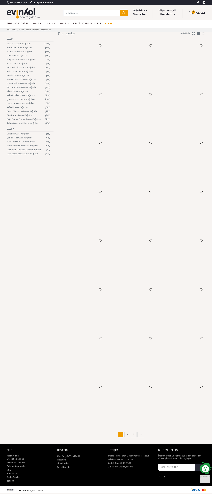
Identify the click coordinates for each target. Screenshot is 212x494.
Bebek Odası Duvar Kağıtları (28, 95)
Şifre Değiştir (63, 468)
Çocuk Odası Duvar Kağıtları (28, 99)
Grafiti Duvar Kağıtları (28, 76)
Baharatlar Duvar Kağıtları (28, 72)
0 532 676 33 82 (18, 3)
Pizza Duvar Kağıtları (28, 64)
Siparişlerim (63, 464)
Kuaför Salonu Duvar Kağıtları (28, 83)
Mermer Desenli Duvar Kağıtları (28, 146)
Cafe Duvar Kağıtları (28, 56)
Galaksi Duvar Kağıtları (28, 134)
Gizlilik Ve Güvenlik (16, 463)
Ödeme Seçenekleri (16, 467)
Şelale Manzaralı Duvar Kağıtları (28, 123)
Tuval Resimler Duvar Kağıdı (28, 142)
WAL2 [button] (51, 24)
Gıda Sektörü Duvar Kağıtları (28, 68)
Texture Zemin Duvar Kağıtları (28, 87)
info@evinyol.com (43, 3)
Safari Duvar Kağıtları (28, 107)
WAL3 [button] (64, 24)
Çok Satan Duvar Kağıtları (28, 138)
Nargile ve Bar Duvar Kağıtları (28, 60)
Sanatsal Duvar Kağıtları (28, 44)
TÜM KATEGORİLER (18, 24)
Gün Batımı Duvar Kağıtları (28, 115)
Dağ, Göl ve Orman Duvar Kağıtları (28, 119)
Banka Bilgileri (13, 478)
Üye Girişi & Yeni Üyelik (68, 457)
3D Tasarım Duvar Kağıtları (28, 52)
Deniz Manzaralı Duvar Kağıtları (28, 111)
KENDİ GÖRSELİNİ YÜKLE (87, 24)
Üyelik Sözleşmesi (15, 460)
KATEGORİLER (68, 34)
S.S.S (9, 471)
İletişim (10, 482)
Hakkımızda (12, 474)
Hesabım (61, 461)
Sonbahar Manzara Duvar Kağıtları (28, 150)
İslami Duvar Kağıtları (28, 91)
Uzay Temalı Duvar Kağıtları (28, 103)
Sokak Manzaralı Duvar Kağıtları (28, 154)
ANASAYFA (12, 30)
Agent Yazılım (36, 491)
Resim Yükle (13, 457)
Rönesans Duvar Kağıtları (28, 48)
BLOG (108, 24)
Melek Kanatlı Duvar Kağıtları (28, 80)
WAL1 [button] (37, 24)
